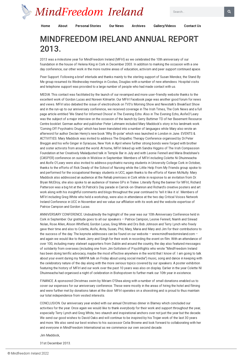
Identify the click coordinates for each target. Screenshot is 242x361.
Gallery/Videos (165, 26)
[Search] (229, 12)
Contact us (192, 26)
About (62, 26)
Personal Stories (88, 26)
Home (45, 26)
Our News (116, 26)
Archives (138, 26)
